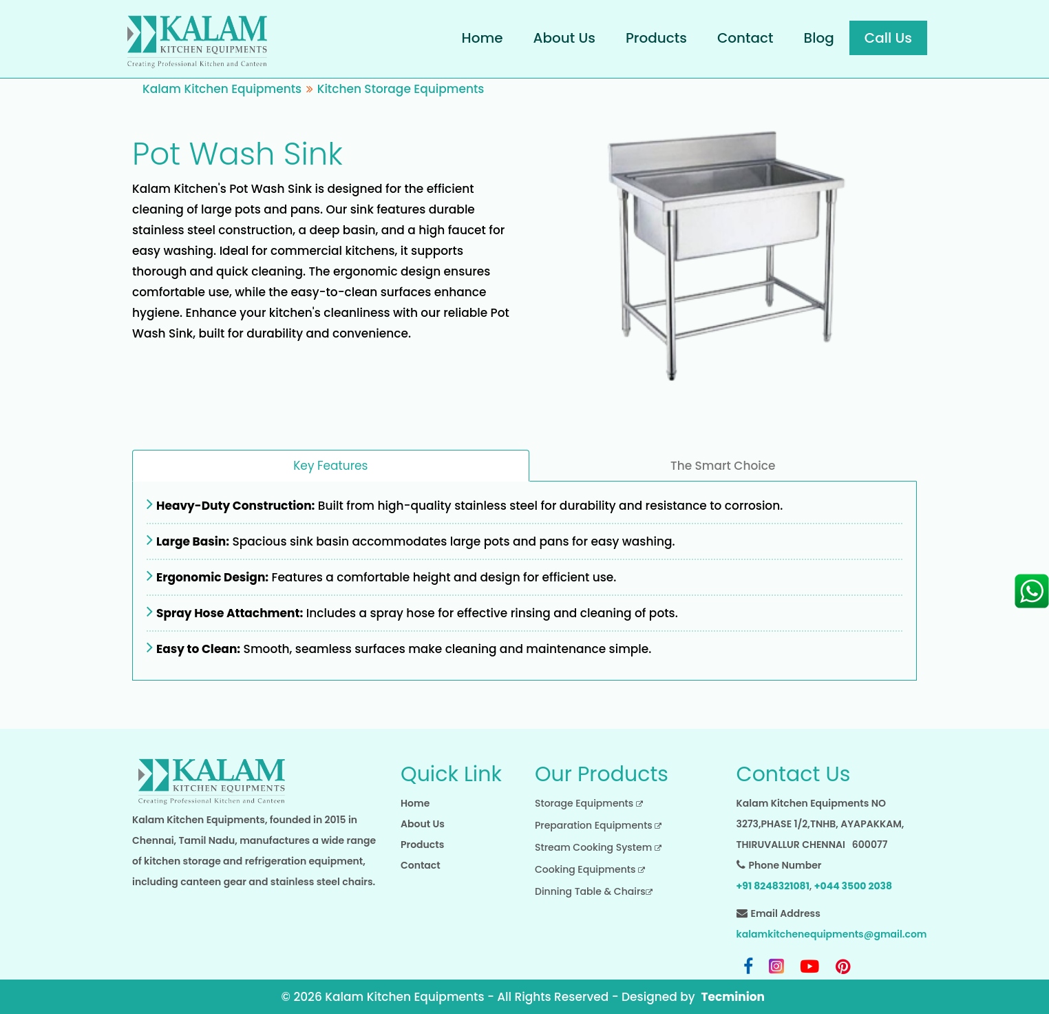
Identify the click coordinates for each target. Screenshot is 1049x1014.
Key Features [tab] (330, 465)
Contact (745, 38)
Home (482, 38)
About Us (564, 38)
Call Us (888, 38)
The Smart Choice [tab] (722, 465)
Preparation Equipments (598, 825)
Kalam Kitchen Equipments (221, 89)
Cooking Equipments (590, 869)
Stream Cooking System (598, 847)
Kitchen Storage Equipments (401, 89)
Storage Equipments (589, 803)
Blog (819, 38)
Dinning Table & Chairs (594, 891)
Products (656, 38)
